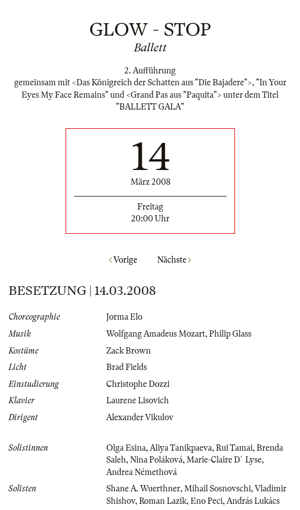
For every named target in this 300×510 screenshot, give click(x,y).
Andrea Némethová (141, 472)
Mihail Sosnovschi (217, 488)
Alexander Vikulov (139, 417)
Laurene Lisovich (137, 400)
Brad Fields (126, 367)
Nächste (174, 259)
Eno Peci (206, 500)
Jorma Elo (124, 316)
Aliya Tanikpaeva (181, 447)
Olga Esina (126, 447)
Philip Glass (230, 333)
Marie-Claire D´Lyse (224, 459)
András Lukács (253, 500)
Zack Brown (128, 350)
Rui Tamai (234, 447)
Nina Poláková (156, 459)
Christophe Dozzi (137, 384)
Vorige (123, 259)
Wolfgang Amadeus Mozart (155, 333)
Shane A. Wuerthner (143, 488)
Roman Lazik (162, 500)
